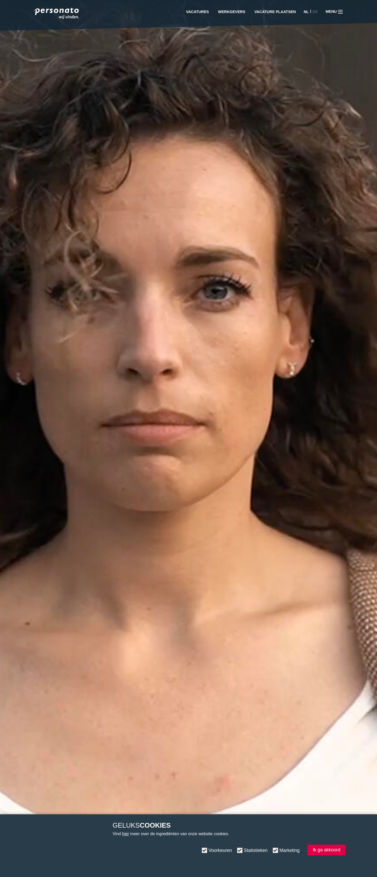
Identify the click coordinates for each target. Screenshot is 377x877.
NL (306, 12)
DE (315, 12)
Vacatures (197, 12)
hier (125, 834)
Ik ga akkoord (326, 849)
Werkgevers (231, 12)
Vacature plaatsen (275, 12)
